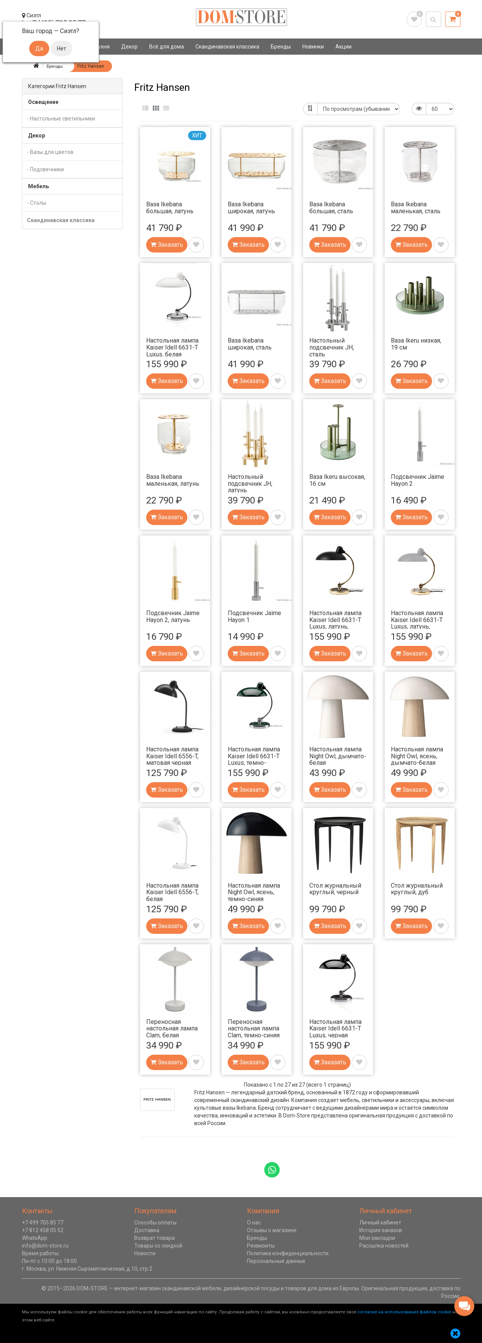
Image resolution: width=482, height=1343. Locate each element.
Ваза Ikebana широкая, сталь (250, 343)
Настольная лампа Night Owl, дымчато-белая (337, 755)
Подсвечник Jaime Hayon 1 (254, 616)
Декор (129, 46)
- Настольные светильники (61, 118)
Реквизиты (261, 1245)
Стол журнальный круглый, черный (335, 888)
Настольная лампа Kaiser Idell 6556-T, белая (172, 891)
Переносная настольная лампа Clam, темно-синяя (254, 1028)
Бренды (281, 46)
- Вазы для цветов (50, 152)
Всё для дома (166, 46)
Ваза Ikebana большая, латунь (169, 207)
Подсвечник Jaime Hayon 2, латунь (173, 616)
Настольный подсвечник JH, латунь (250, 483)
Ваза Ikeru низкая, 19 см (416, 343)
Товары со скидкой (158, 1245)
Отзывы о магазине (272, 1230)
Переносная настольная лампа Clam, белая (172, 1028)
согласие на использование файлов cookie (404, 1311)
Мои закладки (377, 1237)
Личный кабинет (380, 1222)
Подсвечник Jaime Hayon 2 (417, 480)
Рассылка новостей (384, 1245)
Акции (343, 46)
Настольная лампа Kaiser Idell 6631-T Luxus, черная (335, 1028)
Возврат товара (154, 1237)
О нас (254, 1222)
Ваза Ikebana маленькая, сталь (415, 207)
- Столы (36, 202)
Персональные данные (276, 1261)
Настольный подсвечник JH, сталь (331, 346)
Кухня (102, 46)
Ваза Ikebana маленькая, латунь (172, 480)
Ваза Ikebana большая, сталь (331, 207)
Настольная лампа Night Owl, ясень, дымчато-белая (417, 755)
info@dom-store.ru (45, 1245)
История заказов (380, 1230)
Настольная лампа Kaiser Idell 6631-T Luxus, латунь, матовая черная (335, 623)
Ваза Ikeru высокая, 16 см (337, 480)
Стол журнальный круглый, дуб (417, 888)
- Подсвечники (45, 169)
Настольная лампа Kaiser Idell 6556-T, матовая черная (172, 755)
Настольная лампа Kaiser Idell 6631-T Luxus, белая (172, 346)
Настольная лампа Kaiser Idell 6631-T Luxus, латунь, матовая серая (417, 623)
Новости (144, 1253)
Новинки (313, 46)
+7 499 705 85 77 (42, 1222)
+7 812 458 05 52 (42, 1230)
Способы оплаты (155, 1222)
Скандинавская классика (227, 46)
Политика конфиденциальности (288, 1253)
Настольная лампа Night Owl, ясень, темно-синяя (254, 891)
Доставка (146, 1230)
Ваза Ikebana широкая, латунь (251, 207)
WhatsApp (34, 1237)
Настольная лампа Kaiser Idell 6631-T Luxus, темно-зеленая (254, 759)
